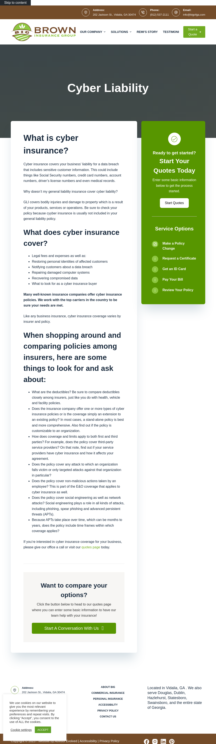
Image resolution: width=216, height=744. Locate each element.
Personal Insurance (108, 698)
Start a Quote (194, 31)
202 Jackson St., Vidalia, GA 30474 (114, 14)
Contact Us (108, 716)
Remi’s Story (147, 32)
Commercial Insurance (107, 693)
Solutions (121, 32)
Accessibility (107, 704)
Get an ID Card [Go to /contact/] (174, 269)
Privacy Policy (108, 710)
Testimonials (174, 32)
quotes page (91, 547)
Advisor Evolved (66, 741)
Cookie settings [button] (21, 730)
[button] (74, 628)
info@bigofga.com (194, 14)
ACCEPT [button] (43, 729)
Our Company (93, 32)
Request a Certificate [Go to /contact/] (179, 258)
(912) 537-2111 (159, 14)
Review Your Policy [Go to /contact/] (177, 290)
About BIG (108, 687)
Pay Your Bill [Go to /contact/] (172, 279)
